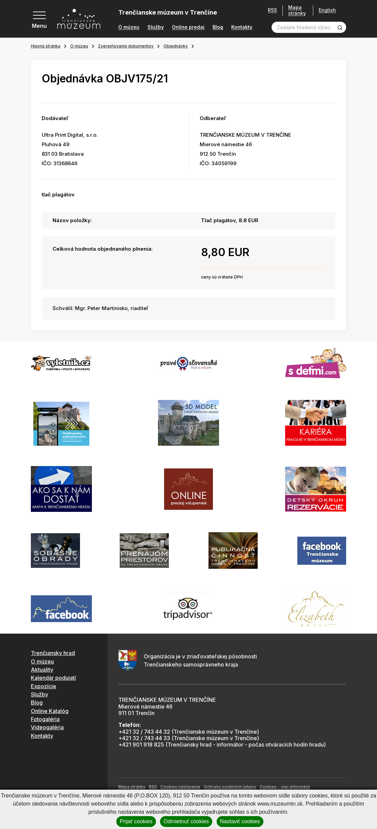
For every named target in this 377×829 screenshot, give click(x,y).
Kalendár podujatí (53, 677)
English (327, 10)
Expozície (43, 686)
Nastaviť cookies (240, 821)
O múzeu (128, 27)
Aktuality (42, 669)
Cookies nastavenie (180, 786)
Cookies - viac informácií (285, 786)
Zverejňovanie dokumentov (126, 46)
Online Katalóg (49, 711)
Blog (218, 27)
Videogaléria (47, 727)
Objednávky (175, 46)
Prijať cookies (136, 821)
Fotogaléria (45, 719)
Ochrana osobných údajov (230, 786)
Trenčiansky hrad (53, 653)
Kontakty (241, 27)
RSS (272, 10)
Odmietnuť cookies (186, 821)
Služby (155, 27)
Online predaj (188, 27)
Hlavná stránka (45, 46)
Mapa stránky (297, 10)
